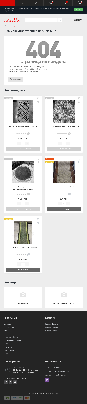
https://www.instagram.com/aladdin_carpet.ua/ (10, 382)
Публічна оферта (11, 337)
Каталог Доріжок (51, 324)
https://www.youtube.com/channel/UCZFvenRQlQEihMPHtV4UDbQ (15, 382)
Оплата (7, 330)
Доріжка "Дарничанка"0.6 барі (63, 187)
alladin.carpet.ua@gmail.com (57, 371)
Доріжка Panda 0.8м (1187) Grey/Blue (64, 126)
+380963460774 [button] (52, 367)
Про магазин (9, 327)
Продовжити (15, 79)
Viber (47, 380)
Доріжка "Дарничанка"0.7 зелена (23, 247)
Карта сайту (9, 350)
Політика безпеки (11, 334)
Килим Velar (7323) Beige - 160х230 (23, 126)
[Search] (59, 20)
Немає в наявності (23, 149)
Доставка (8, 324)
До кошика (64, 209)
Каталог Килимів (51, 327)
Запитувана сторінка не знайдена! (21, 26)
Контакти (8, 347)
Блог (6, 344)
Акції (6, 353)
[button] (36, 3)
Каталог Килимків (52, 330)
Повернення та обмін (12, 340)
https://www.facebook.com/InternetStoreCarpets (6, 382)
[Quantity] (23, 143)
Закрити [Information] (78, 10)
